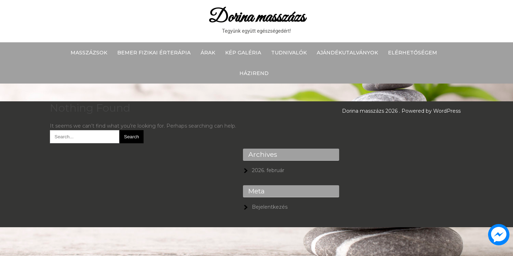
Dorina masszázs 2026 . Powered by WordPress (401, 111)
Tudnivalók (289, 52)
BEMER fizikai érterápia (154, 52)
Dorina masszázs (256, 17)
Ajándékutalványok (347, 52)
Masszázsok (89, 52)
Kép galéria (243, 52)
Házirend (254, 73)
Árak (208, 52)
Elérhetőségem (412, 52)
